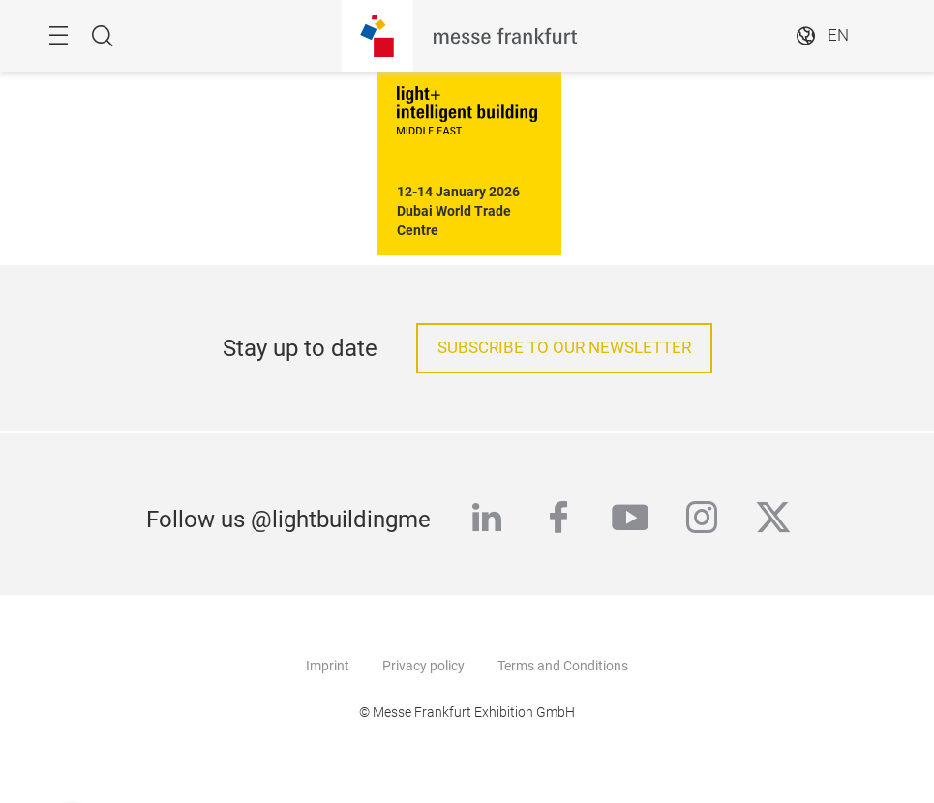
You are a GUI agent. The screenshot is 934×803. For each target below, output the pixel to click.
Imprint (327, 665)
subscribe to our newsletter (564, 348)
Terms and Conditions (562, 665)
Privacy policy (423, 665)
